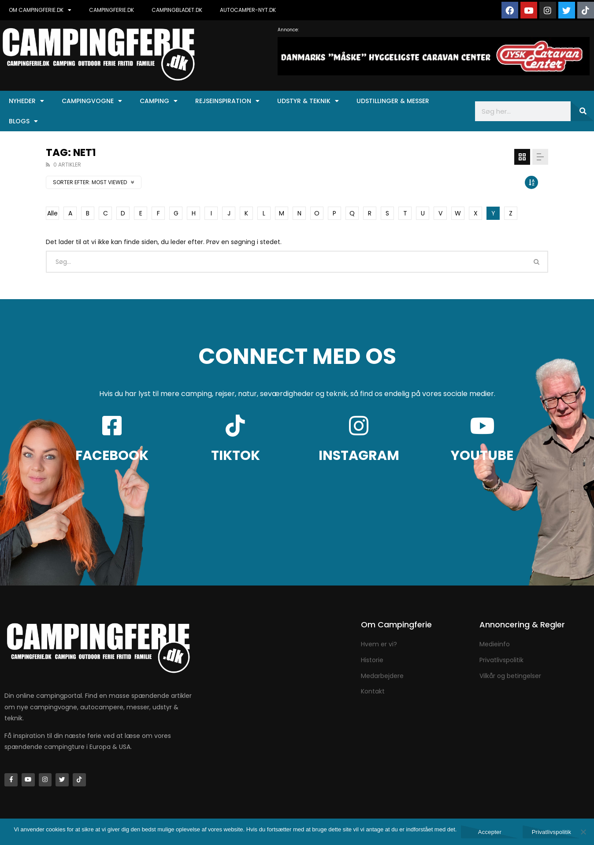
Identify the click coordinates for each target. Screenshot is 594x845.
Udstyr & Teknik (308, 100)
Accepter (489, 832)
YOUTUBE (482, 455)
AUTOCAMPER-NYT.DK (248, 10)
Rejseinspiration (227, 100)
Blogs (23, 121)
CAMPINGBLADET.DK (177, 10)
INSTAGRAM (359, 455)
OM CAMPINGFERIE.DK (40, 10)
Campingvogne (92, 100)
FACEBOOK (111, 455)
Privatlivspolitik (552, 832)
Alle (52, 213)
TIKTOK (235, 455)
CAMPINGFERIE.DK (111, 10)
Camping (159, 100)
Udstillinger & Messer (392, 100)
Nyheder (26, 100)
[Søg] (582, 111)
